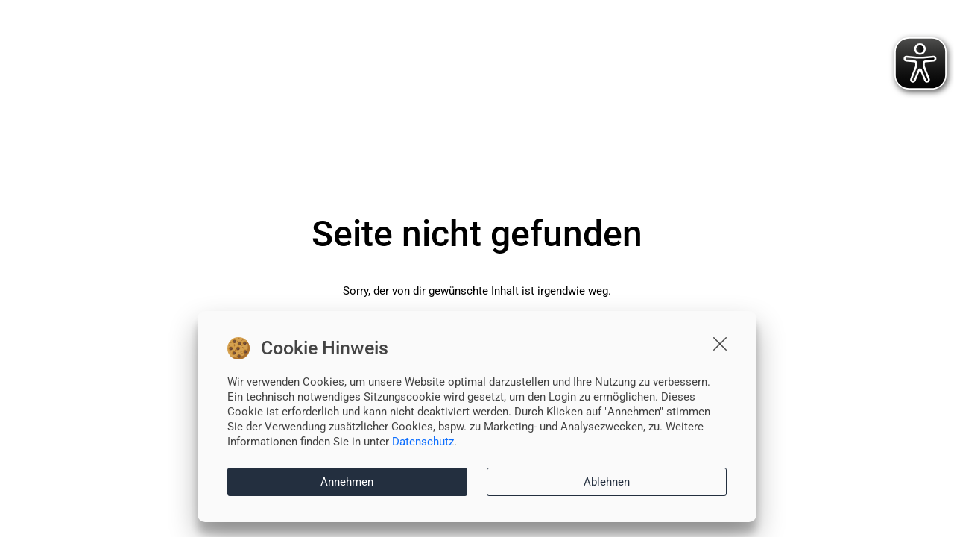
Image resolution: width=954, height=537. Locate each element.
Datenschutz (423, 441)
